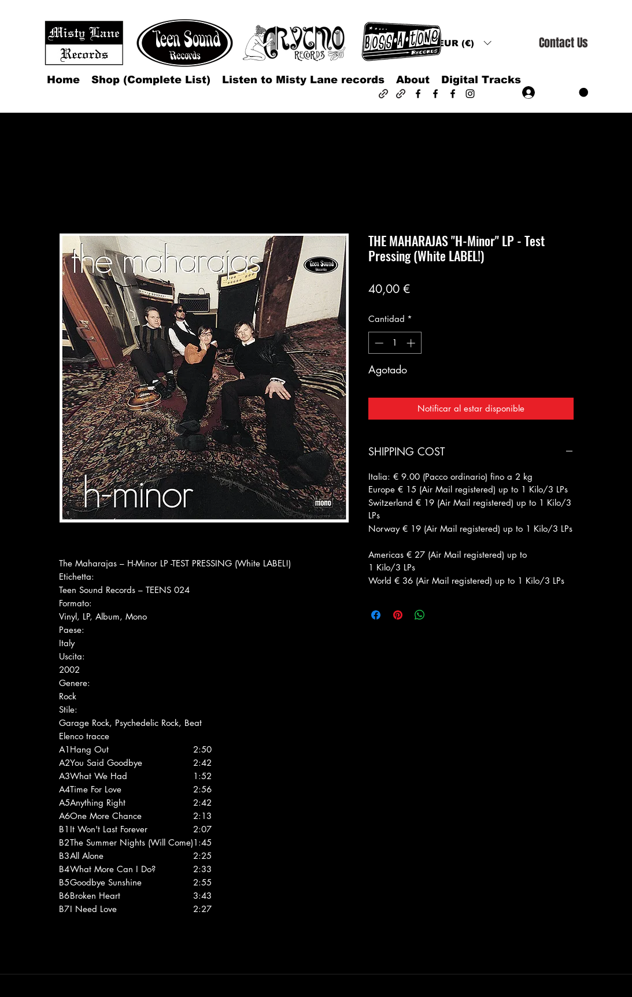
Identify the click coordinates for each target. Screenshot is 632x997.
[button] (464, 43)
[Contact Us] (563, 43)
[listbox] (464, 43)
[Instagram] (470, 93)
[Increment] (412, 343)
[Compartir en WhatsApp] (420, 615)
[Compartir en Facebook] (376, 615)
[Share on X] (442, 615)
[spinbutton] (394, 343)
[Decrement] (378, 343)
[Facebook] (418, 93)
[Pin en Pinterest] (398, 615)
